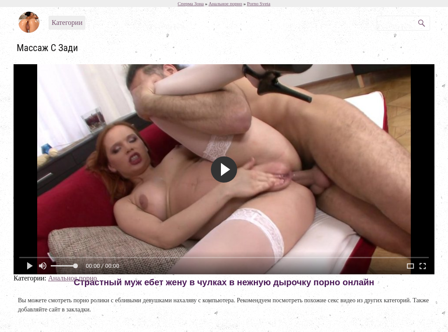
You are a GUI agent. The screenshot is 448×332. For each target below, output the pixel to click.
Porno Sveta (258, 3)
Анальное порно (72, 278)
